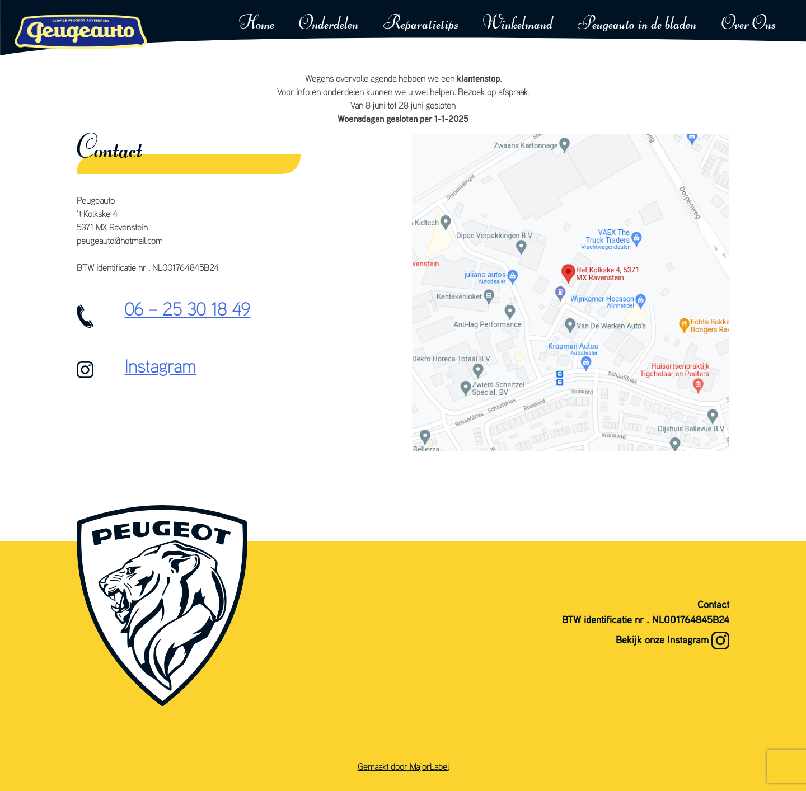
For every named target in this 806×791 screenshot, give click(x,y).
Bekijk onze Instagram (672, 640)
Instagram (160, 365)
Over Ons (748, 24)
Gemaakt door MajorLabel (403, 766)
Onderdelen (328, 24)
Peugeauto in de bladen (637, 24)
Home (256, 24)
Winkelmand (518, 24)
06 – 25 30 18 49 (187, 308)
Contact (713, 604)
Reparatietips (420, 24)
